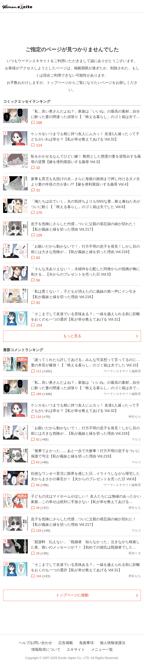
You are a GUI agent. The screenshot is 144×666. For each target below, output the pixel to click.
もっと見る (72, 336)
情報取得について (45, 649)
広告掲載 (65, 643)
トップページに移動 (72, 595)
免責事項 (86, 643)
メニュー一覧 (102, 649)
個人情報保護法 (112, 643)
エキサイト (76, 649)
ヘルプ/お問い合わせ (35, 643)
